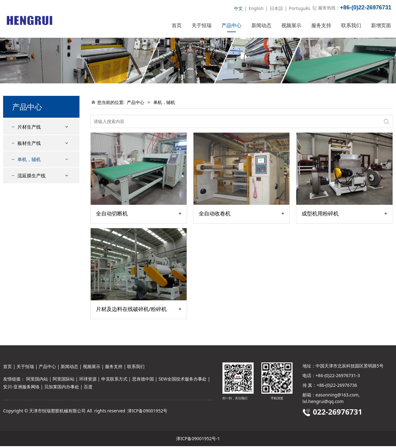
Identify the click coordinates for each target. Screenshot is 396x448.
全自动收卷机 (215, 224)
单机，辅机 (29, 170)
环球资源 (88, 381)
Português (299, 8)
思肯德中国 (143, 381)
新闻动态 (261, 25)
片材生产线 (29, 138)
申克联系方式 (114, 381)
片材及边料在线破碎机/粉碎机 (131, 320)
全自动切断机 (112, 224)
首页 (177, 25)
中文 (238, 8)
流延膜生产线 (31, 187)
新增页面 (381, 25)
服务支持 (321, 25)
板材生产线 (29, 154)
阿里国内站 (37, 381)
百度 (88, 388)
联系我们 (351, 25)
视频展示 (291, 25)
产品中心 (231, 25)
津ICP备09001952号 (147, 412)
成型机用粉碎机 (320, 224)
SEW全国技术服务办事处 (183, 381)
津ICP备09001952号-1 (198, 440)
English (256, 8)
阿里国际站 (63, 381)
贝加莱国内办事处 (61, 388)
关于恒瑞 (202, 25)
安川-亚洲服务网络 (21, 388)
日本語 (276, 8)
